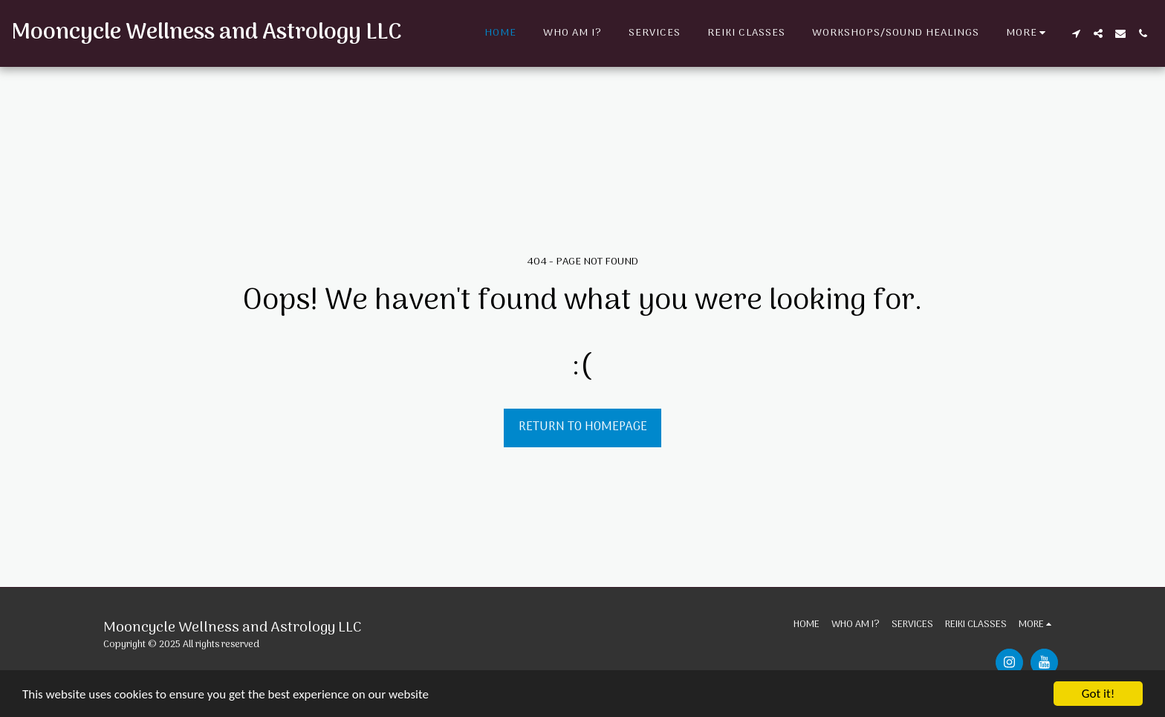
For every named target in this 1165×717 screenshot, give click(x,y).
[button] (1075, 33)
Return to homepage (583, 427)
